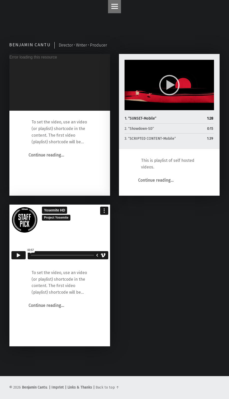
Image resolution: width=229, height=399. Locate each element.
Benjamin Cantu (34, 387)
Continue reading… (46, 155)
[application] (59, 82)
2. (139, 128)
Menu (114, 6)
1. (140, 118)
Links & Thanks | (80, 387)
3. (150, 138)
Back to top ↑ (107, 387)
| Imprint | (57, 387)
